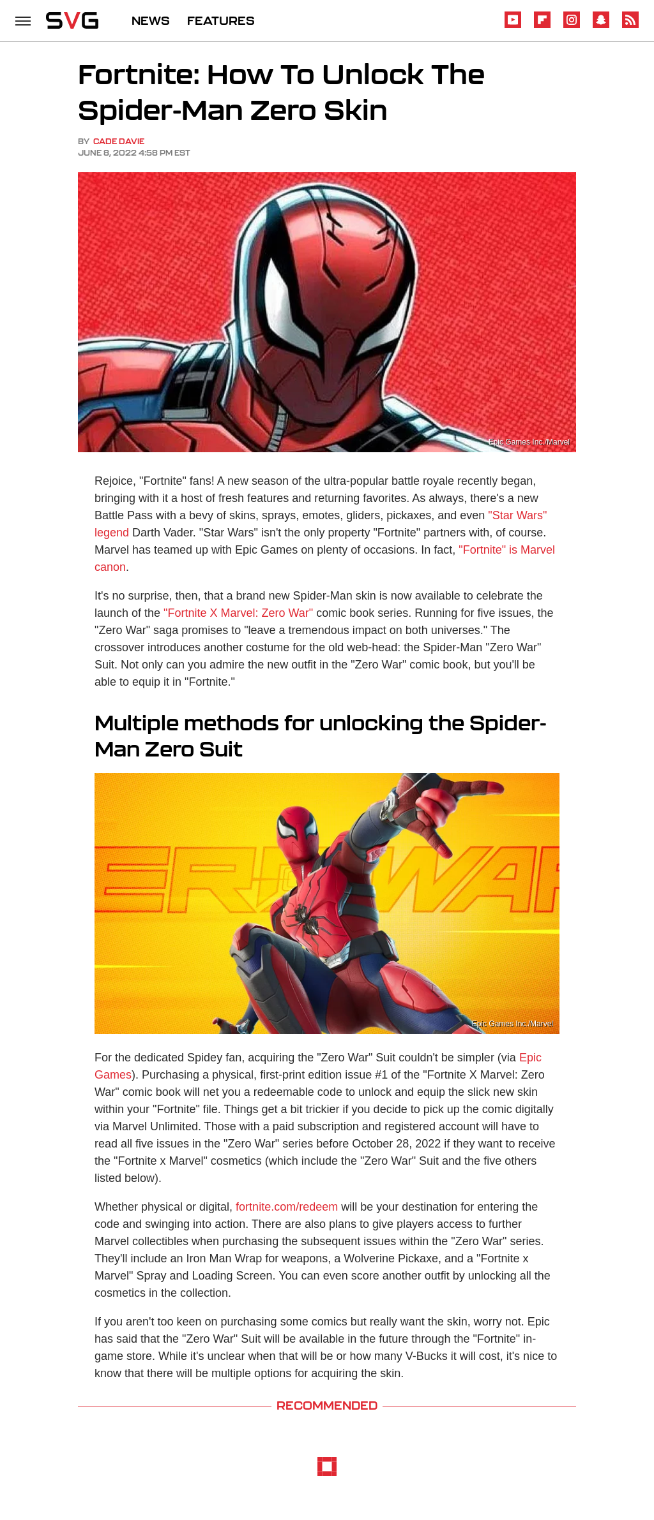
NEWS (151, 20)
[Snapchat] (601, 25)
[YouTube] (513, 25)
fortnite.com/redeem (287, 1206)
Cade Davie (118, 141)
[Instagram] (571, 25)
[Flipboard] (542, 25)
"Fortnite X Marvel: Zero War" (238, 613)
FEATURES (221, 20)
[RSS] (630, 25)
